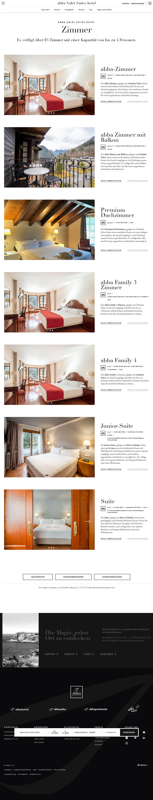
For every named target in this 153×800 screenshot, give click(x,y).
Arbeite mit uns (11, 739)
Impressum (8, 770)
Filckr (126, 738)
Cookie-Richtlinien (45, 770)
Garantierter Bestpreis (77, 728)
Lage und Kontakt (104, 10)
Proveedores (23, 774)
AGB (34, 770)
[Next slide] (87, 87)
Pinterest (134, 738)
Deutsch (143, 765)
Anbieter (99, 741)
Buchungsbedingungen (73, 577)
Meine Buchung (137, 3)
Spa (90, 10)
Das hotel (45, 10)
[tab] (45, 113)
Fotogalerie (69, 10)
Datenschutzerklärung (112, 577)
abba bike (39, 739)
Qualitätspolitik (38, 577)
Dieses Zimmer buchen (111, 101)
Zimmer (57, 10)
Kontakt (125, 3)
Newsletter (39, 742)
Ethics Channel (59, 770)
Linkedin (143, 738)
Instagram (126, 743)
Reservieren (129, 732)
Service (82, 10)
